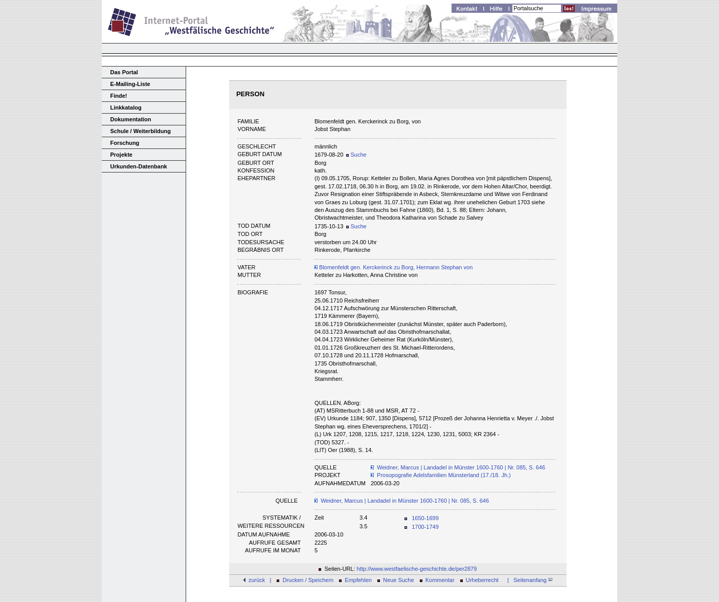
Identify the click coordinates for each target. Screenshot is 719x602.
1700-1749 (425, 527)
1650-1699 (425, 518)
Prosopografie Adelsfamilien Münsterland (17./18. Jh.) (444, 475)
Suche (356, 155)
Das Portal (124, 72)
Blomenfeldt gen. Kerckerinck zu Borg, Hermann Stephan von (393, 267)
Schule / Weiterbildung (140, 131)
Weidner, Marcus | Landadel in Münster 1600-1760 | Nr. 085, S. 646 (461, 467)
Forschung (125, 143)
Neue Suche (398, 580)
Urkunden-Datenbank (138, 166)
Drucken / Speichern (308, 580)
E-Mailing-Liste (130, 84)
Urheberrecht (482, 580)
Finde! (118, 96)
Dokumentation (130, 119)
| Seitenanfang (528, 580)
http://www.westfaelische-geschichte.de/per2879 (417, 569)
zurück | (260, 580)
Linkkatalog (126, 107)
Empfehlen (358, 580)
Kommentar (440, 580)
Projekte (121, 155)
